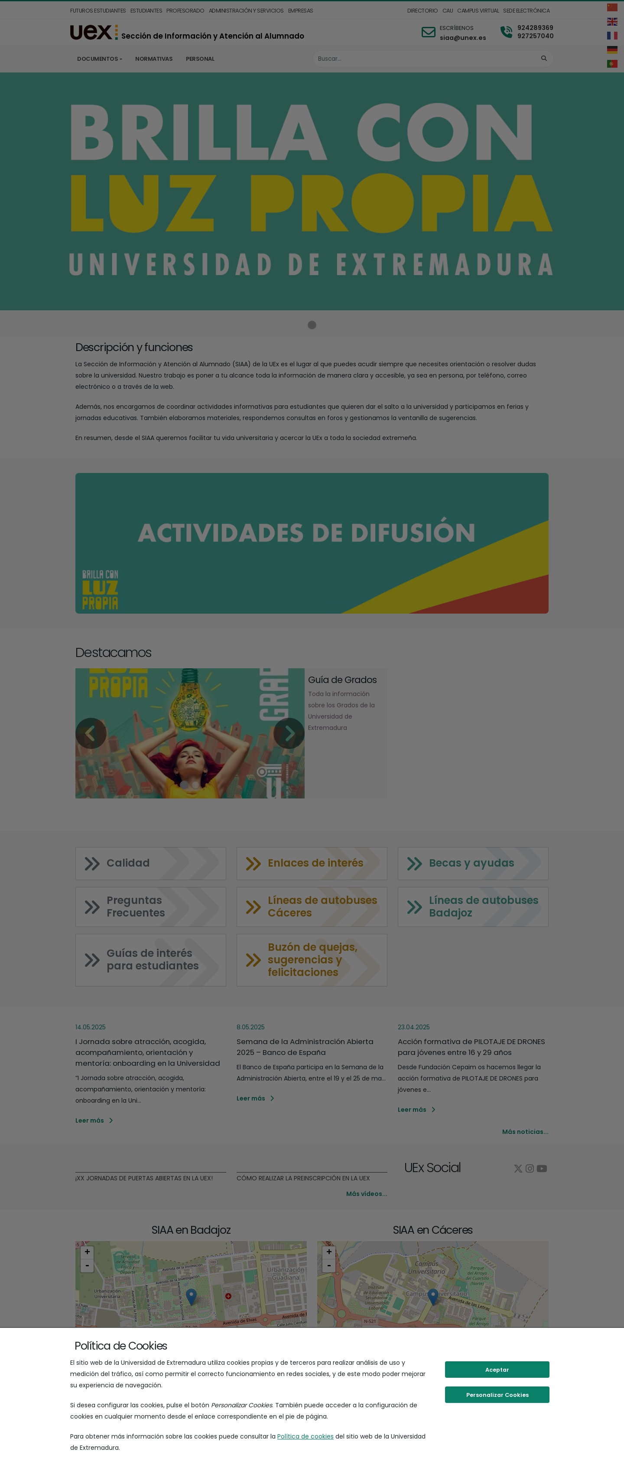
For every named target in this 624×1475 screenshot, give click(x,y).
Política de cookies (305, 1436)
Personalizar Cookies (497, 1395)
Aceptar (497, 1369)
